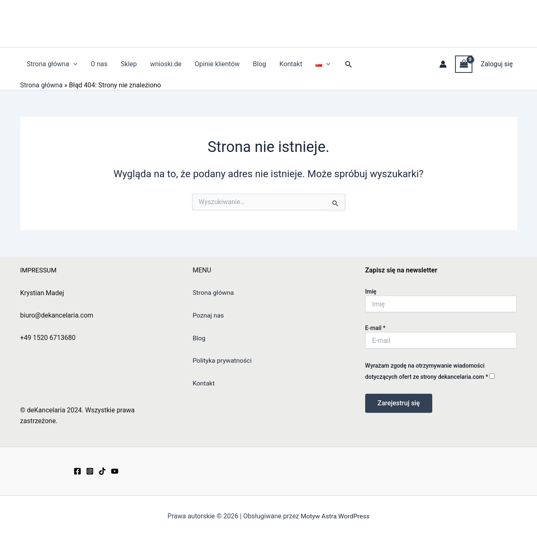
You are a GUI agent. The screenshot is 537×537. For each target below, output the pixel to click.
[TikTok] (102, 471)
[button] (348, 64)
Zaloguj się (497, 64)
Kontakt (290, 64)
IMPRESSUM (39, 270)
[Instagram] (90, 471)
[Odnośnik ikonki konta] (443, 64)
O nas (99, 64)
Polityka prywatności (223, 360)
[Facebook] (77, 471)
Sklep (129, 64)
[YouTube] (114, 471)
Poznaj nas (209, 315)
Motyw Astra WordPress (335, 516)
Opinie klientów (217, 64)
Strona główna (52, 64)
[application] (73, 64)
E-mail (375, 328)
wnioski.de (165, 64)
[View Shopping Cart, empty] (463, 63)
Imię (370, 292)
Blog (259, 64)
